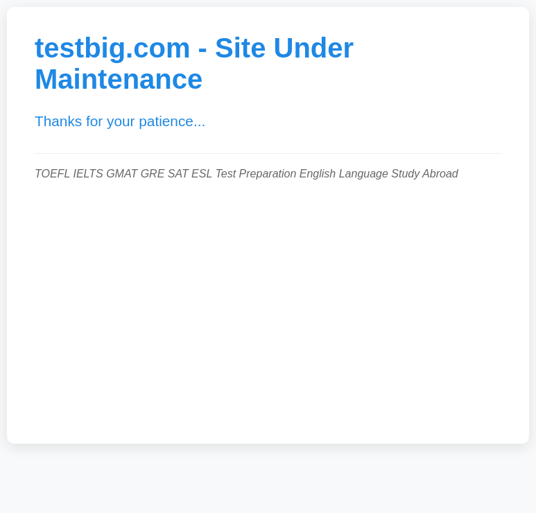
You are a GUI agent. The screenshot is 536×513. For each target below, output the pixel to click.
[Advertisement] (268, 305)
